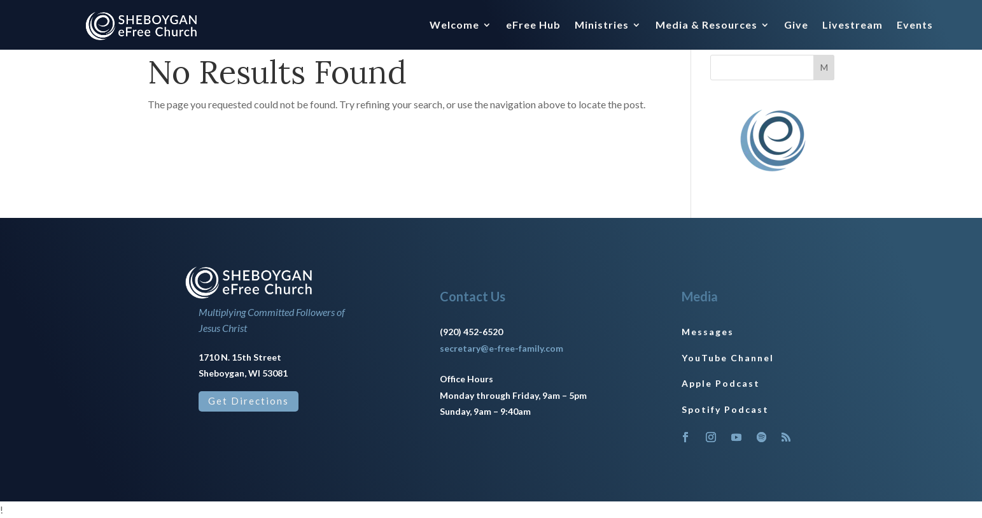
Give (796, 25)
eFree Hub (533, 25)
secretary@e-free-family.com (501, 348)
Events (915, 25)
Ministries (602, 25)
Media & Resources (706, 25)
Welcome (454, 25)
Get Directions (248, 400)
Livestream (852, 25)
